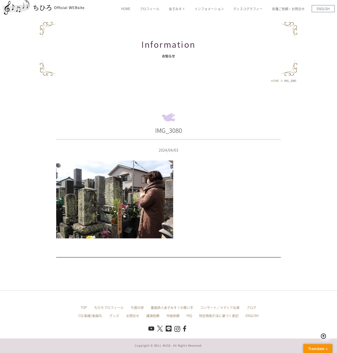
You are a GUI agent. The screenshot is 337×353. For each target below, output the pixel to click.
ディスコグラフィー (248, 8)
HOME (125, 8)
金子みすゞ (177, 8)
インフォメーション (209, 8)
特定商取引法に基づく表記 (218, 315)
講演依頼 (152, 315)
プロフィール (149, 8)
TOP (84, 307)
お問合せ (132, 315)
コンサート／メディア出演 (219, 307)
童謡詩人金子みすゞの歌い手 (172, 307)
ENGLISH (323, 8)
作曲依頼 (172, 315)
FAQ (189, 315)
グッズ (114, 315)
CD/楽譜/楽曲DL (90, 315)
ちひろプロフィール (109, 307)
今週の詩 (137, 307)
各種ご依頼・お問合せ (288, 8)
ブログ (251, 307)
